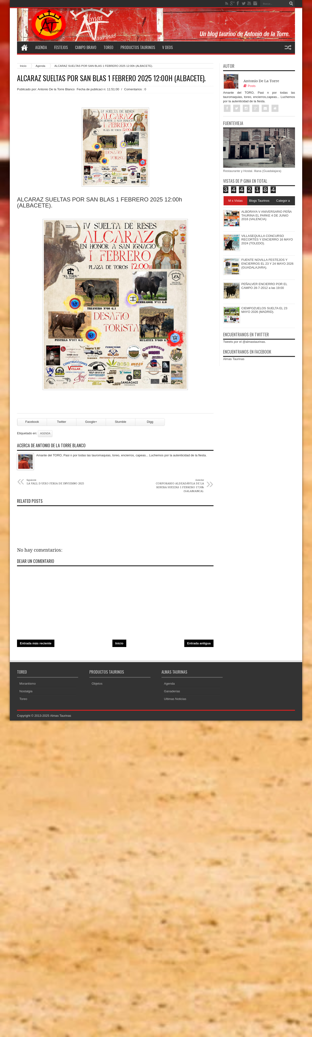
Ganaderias (172, 692)
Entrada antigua (199, 645)
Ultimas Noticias (175, 700)
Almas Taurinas (233, 359)
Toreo (108, 47)
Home (24, 47)
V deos (167, 47)
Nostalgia (25, 692)
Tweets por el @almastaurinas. (244, 342)
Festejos (61, 47)
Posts (249, 86)
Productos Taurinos (138, 47)
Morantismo (27, 685)
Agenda (41, 47)
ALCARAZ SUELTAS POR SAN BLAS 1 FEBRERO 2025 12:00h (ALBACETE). (111, 78)
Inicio (23, 65)
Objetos (97, 685)
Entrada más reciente (36, 645)
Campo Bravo (85, 47)
